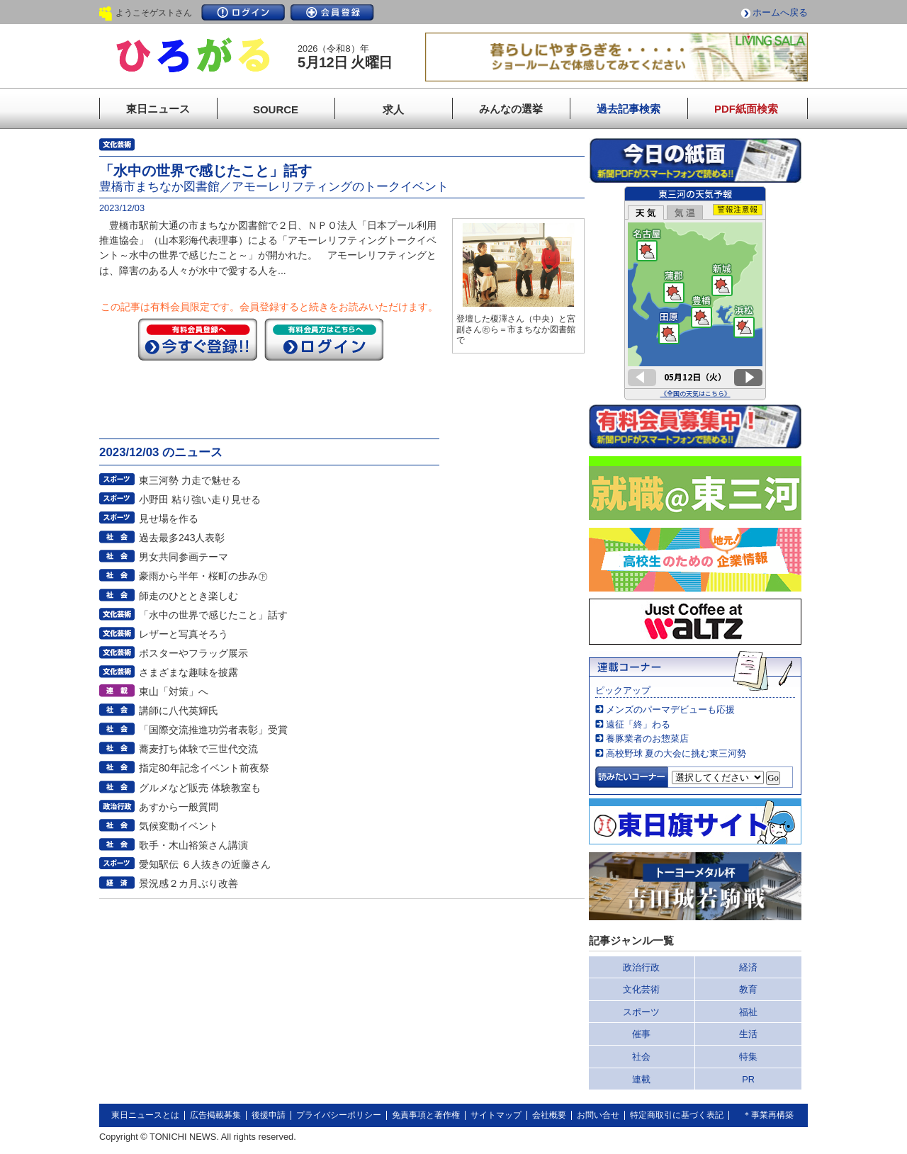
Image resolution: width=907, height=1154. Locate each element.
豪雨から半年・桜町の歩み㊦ (203, 576)
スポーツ (641, 1012)
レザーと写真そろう (183, 634)
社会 (641, 1056)
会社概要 (549, 1115)
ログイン (243, 12)
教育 (748, 989)
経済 (748, 967)
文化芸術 (641, 989)
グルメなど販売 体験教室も (200, 787)
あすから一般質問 (178, 807)
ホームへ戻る (780, 12)
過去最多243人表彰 (182, 537)
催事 (641, 1034)
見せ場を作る (168, 518)
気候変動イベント (178, 826)
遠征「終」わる (638, 724)
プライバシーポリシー (338, 1115)
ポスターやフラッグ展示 (193, 653)
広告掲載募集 (215, 1115)
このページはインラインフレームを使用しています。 (695, 293)
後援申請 (269, 1115)
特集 (748, 1056)
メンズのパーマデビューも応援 (670, 709)
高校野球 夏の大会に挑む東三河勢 (676, 753)
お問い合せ (598, 1115)
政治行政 (641, 967)
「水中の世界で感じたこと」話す (213, 615)
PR (748, 1079)
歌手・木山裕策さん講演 (193, 845)
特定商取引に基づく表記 (676, 1115)
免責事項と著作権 (426, 1115)
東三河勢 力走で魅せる (190, 480)
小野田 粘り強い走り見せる (200, 499)
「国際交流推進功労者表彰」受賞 (213, 729)
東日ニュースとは (145, 1115)
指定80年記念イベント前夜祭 (204, 768)
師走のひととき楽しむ (188, 595)
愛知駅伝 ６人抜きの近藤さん (205, 864)
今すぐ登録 (197, 339)
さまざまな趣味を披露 (188, 672)
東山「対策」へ (173, 691)
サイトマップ (496, 1115)
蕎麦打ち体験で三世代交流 (198, 748)
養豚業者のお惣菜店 (647, 738)
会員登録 (332, 12)
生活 (748, 1034)
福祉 (748, 1012)
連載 (641, 1079)
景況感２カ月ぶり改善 (188, 883)
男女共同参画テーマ (183, 556)
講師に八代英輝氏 (178, 710)
